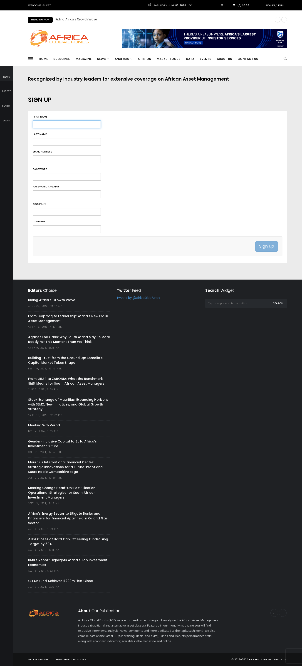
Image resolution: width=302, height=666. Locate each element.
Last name (40, 134)
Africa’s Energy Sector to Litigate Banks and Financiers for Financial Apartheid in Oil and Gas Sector (68, 518)
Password (40, 169)
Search (278, 303)
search (6, 103)
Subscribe (61, 59)
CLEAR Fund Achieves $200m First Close (60, 581)
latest (6, 88)
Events (205, 59)
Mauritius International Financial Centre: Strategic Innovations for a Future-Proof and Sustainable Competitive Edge (65, 467)
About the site (38, 659)
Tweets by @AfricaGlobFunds (138, 298)
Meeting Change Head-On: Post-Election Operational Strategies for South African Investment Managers (62, 493)
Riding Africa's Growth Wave (76, 19)
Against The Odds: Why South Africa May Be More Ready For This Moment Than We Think (69, 339)
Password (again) (46, 186)
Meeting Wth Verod (44, 425)
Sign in (270, 5)
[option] (163, 20)
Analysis (123, 59)
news (6, 74)
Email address (42, 151)
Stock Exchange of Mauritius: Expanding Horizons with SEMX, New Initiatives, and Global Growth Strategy (68, 404)
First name (40, 116)
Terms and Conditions (70, 659)
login (6, 117)
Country (39, 221)
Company (39, 204)
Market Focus (169, 59)
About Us (224, 59)
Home (43, 59)
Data (190, 59)
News (103, 59)
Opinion (144, 59)
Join (280, 5)
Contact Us (248, 59)
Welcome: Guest (39, 5)
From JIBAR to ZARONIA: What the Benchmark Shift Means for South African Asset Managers (66, 381)
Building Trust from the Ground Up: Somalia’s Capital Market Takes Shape (65, 360)
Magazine (84, 59)
